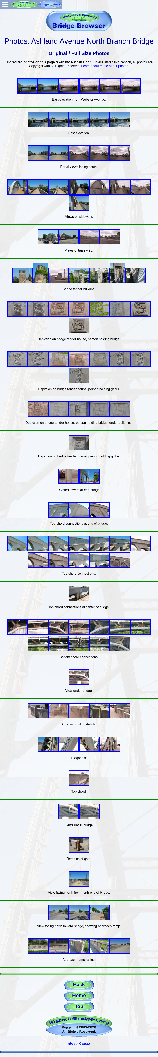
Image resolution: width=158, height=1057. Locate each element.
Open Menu (5, 4)
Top (79, 1006)
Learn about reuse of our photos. (105, 66)
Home (79, 995)
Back (79, 984)
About (72, 1043)
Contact (84, 1043)
